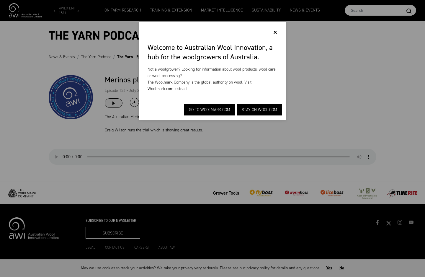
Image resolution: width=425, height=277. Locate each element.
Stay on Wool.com (259, 110)
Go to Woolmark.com (209, 110)
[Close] (275, 32)
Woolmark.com (160, 89)
